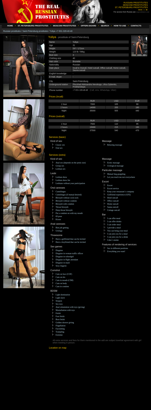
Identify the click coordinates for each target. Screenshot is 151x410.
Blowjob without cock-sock (67, 198)
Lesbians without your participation (70, 183)
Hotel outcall (112, 198)
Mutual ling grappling (116, 174)
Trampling (60, 332)
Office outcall (113, 201)
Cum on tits (60, 277)
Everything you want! (116, 251)
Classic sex (60, 145)
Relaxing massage (114, 145)
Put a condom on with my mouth (69, 213)
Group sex (60, 166)
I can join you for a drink (117, 237)
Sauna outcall (112, 207)
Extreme (59, 335)
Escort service (113, 188)
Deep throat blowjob (64, 210)
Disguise (59, 250)
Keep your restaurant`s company (120, 191)
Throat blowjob (62, 207)
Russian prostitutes (12, 31)
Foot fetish (60, 316)
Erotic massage (113, 163)
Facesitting (60, 329)
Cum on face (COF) (64, 274)
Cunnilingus (61, 191)
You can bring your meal (117, 231)
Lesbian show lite (63, 180)
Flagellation (60, 326)
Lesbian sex (60, 169)
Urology (59, 231)
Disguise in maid (63, 263)
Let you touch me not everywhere (121, 177)
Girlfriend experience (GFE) (119, 195)
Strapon (59, 301)
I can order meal (114, 224)
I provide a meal (114, 228)
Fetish (58, 313)
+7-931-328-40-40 (80, 90)
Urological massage (115, 166)
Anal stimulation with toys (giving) (70, 307)
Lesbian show (61, 177)
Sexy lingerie (61, 266)
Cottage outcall (113, 210)
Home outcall (112, 204)
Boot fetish (60, 319)
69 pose (59, 216)
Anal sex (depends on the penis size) (71, 163)
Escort (110, 185)
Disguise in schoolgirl (65, 256)
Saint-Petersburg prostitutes (35, 31)
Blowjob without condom (66, 201)
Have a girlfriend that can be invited (70, 239)
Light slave (60, 298)
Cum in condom (62, 286)
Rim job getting (62, 228)
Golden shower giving (65, 322)
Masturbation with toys (65, 310)
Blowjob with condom (65, 204)
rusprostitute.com (142, 12)
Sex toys (59, 304)
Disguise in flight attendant (67, 260)
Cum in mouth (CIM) (64, 280)
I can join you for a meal (117, 234)
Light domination (63, 295)
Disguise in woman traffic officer (69, 253)
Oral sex (59, 148)
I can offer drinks (114, 221)
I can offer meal (113, 218)
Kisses (58, 219)
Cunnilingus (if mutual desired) (69, 195)
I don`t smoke (113, 240)
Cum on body (61, 283)
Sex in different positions (117, 248)
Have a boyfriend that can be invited (71, 242)
